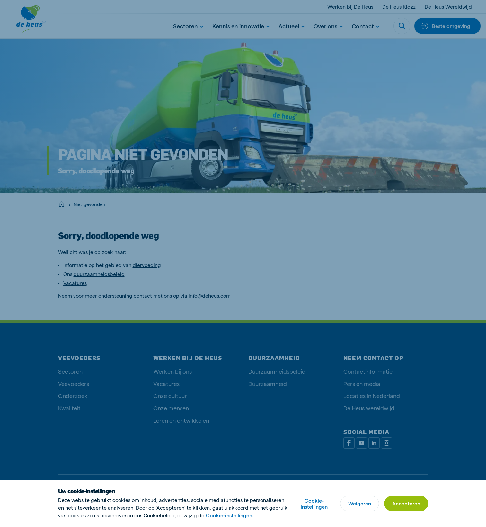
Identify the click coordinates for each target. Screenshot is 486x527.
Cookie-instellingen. (229, 515)
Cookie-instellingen (314, 503)
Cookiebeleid (159, 515)
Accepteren (406, 503)
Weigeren (359, 503)
